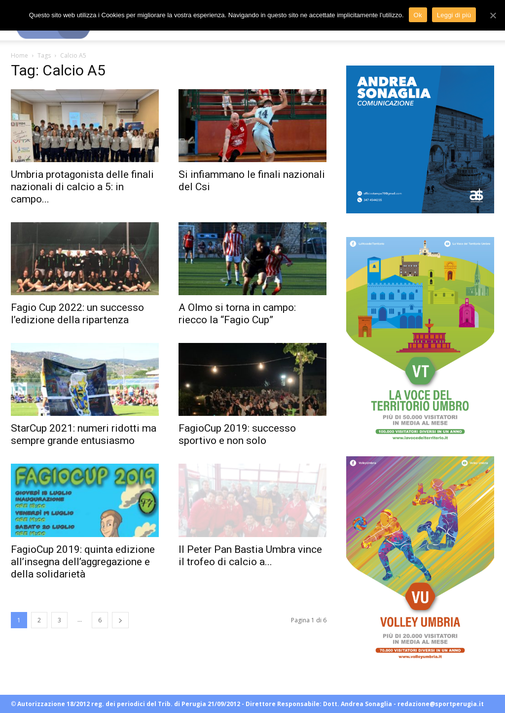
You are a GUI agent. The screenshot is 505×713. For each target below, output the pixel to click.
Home (19, 55)
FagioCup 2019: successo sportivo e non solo (237, 434)
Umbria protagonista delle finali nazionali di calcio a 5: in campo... (82, 187)
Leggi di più (454, 15)
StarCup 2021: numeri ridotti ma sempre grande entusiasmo (83, 434)
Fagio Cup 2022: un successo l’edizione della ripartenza (77, 314)
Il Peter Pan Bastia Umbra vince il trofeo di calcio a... (250, 555)
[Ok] (493, 15)
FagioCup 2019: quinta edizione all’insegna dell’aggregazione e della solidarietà (83, 561)
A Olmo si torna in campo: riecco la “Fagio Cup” (237, 314)
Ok (418, 15)
